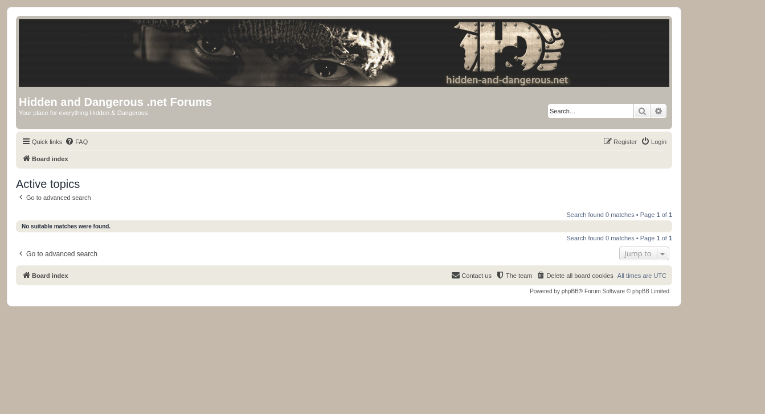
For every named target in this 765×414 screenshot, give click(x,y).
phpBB (570, 291)
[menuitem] (76, 142)
